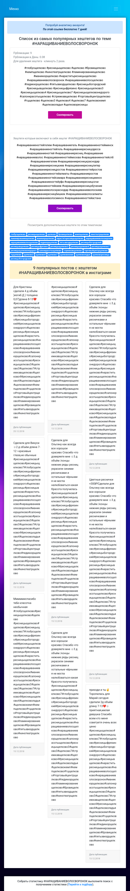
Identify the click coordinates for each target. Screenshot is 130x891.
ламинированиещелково (22, 238)
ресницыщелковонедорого (24, 250)
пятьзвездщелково (69, 242)
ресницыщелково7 (100, 246)
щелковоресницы (101, 255)
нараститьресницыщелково (70, 238)
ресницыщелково (36, 234)
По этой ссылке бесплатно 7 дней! (65, 29)
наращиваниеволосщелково (24, 242)
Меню (14, 9)
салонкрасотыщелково (50, 250)
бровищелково (65, 234)
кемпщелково (81, 234)
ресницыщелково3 (59, 246)
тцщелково (16, 255)
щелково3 (29, 255)
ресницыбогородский (91, 242)
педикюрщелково (49, 242)
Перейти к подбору (80, 884)
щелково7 (53, 255)
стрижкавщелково (73, 250)
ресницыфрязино (39, 246)
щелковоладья (83, 255)
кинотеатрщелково (100, 234)
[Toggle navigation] (116, 8)
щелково (51, 234)
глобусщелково (18, 234)
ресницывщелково (20, 246)
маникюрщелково (45, 238)
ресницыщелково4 (80, 246)
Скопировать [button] (65, 114)
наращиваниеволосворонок (99, 238)
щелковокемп (67, 255)
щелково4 (41, 255)
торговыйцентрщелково (96, 250)
